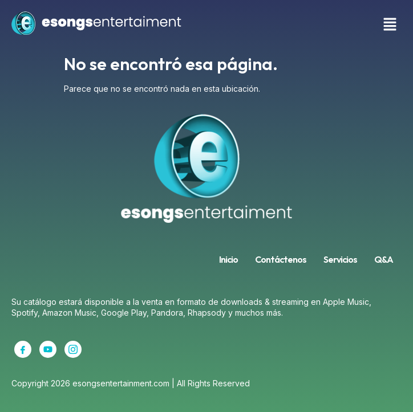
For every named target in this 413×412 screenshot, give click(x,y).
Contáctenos (280, 259)
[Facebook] (22, 349)
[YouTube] (47, 349)
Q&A (383, 259)
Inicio (228, 259)
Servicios (340, 259)
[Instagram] (73, 349)
